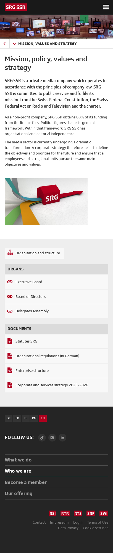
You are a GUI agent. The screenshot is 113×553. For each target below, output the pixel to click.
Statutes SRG (26, 341)
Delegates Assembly (32, 311)
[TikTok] (42, 438)
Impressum (59, 522)
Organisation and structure (37, 253)
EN (43, 418)
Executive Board (28, 282)
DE (8, 418)
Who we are (18, 471)
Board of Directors (30, 296)
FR (17, 418)
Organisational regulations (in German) (47, 356)
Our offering (19, 493)
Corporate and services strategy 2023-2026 (51, 385)
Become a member (26, 482)
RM (34, 418)
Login (78, 522)
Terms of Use (97, 522)
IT (25, 418)
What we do (18, 460)
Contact (39, 522)
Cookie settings (95, 528)
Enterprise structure (32, 370)
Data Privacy (68, 528)
